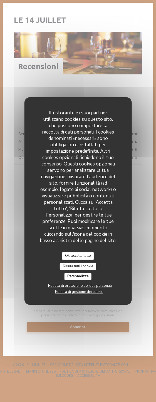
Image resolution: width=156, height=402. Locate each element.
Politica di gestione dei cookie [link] (79, 291)
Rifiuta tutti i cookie (78, 266)
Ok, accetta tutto (78, 255)
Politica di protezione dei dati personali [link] (80, 285)
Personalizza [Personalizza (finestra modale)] (78, 276)
